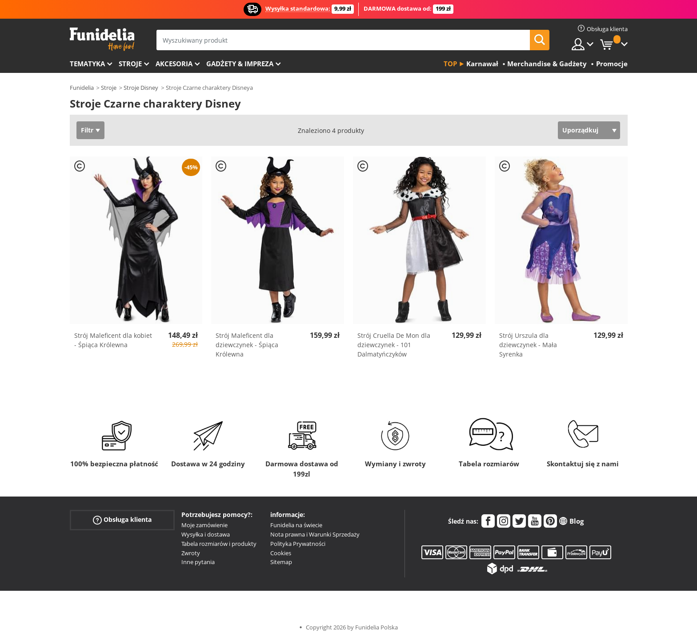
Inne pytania (198, 562)
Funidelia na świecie (296, 525)
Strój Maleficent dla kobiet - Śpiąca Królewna (113, 340)
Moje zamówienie (204, 525)
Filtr (87, 130)
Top (450, 63)
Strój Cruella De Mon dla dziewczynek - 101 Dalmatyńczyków (393, 344)
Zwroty (190, 553)
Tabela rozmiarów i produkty (218, 544)
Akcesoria (174, 63)
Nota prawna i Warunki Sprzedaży (315, 534)
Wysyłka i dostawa (205, 534)
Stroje (130, 63)
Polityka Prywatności (297, 544)
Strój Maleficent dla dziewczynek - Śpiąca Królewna (247, 344)
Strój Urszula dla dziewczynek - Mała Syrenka (528, 344)
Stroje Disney (141, 88)
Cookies (280, 553)
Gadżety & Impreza (239, 63)
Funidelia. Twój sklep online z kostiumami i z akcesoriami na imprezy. (102, 39)
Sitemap (281, 562)
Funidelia (82, 88)
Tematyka (87, 63)
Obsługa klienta (122, 520)
